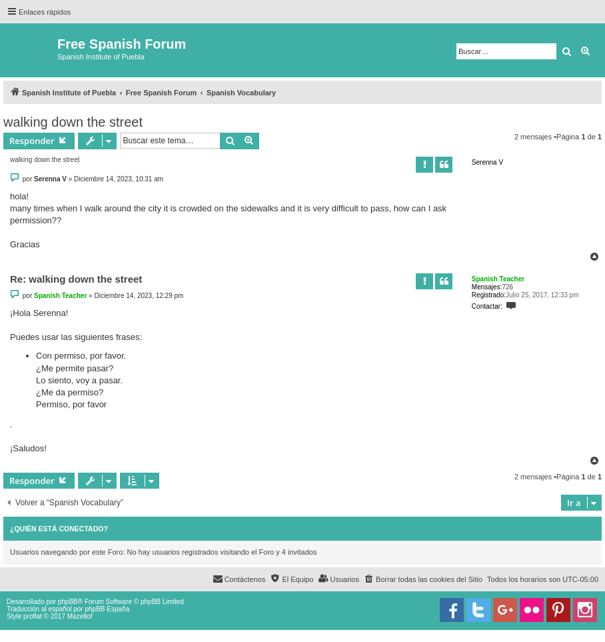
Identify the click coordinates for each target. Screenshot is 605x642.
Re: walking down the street (76, 279)
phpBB (68, 601)
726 (507, 287)
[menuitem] (423, 579)
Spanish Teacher (498, 279)
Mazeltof (80, 616)
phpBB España (107, 609)
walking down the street (73, 122)
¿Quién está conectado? (59, 529)
